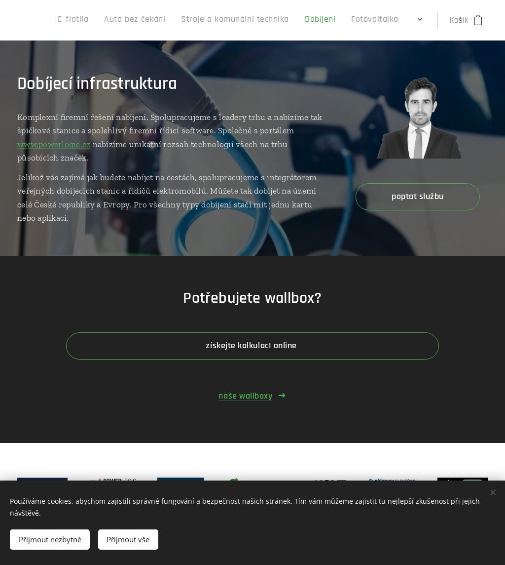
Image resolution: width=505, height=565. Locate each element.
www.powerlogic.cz (53, 144)
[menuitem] (300, 20)
